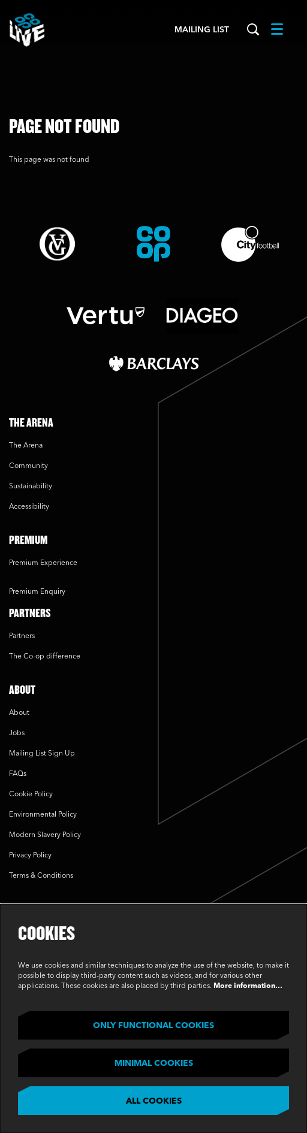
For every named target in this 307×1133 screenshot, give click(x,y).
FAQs (17, 774)
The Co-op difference (44, 656)
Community (28, 466)
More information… (247, 986)
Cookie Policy (31, 794)
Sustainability (31, 486)
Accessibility (29, 506)
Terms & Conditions (41, 876)
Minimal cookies (154, 1063)
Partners (22, 636)
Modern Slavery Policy (45, 835)
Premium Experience (43, 563)
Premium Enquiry (37, 592)
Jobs (17, 733)
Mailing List (201, 30)
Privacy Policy (30, 855)
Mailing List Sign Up (42, 753)
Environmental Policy (43, 814)
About (19, 713)
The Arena (26, 445)
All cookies (154, 1101)
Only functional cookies (153, 1026)
